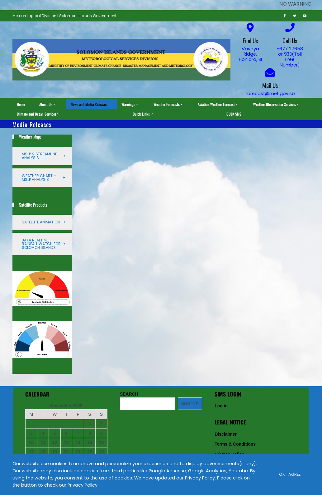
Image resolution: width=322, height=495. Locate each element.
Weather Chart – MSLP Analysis (39, 177)
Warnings (130, 104)
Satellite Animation (41, 222)
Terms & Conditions (235, 444)
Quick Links (143, 114)
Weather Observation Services (276, 104)
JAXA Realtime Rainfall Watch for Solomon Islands (41, 243)
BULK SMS (233, 114)
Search (190, 403)
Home (21, 104)
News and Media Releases (89, 104)
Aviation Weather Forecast (218, 104)
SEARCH (129, 394)
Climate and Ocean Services (38, 114)
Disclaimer (226, 434)
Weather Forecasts (168, 104)
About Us (47, 104)
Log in (221, 405)
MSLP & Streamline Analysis (39, 155)
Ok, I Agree (290, 474)
